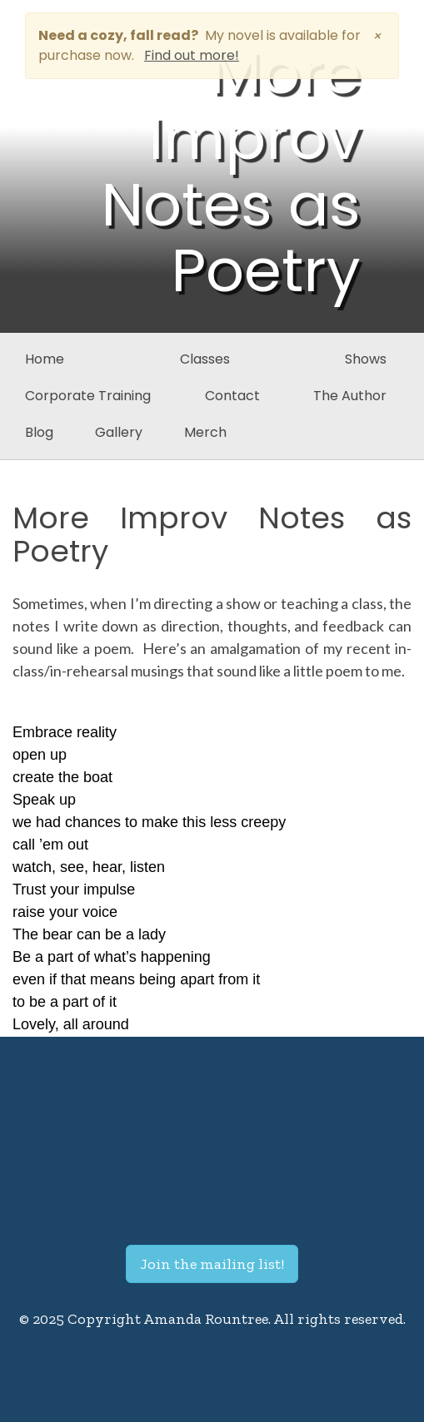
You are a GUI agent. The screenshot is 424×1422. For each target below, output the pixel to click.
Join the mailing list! (212, 1264)
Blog (39, 432)
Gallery (118, 432)
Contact (232, 395)
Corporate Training (88, 395)
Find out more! (191, 55)
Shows (366, 359)
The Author (350, 395)
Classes (205, 359)
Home (44, 359)
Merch (205, 432)
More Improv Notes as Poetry (212, 534)
